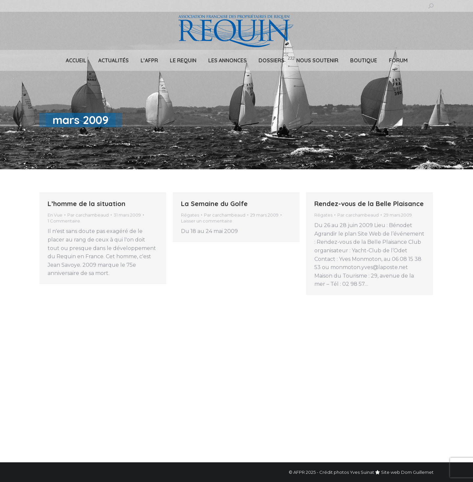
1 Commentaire (64, 220)
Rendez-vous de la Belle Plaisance (369, 203)
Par (88, 215)
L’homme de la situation (86, 203)
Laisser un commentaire (206, 220)
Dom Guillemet (417, 472)
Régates (190, 215)
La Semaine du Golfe (214, 203)
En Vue (55, 215)
